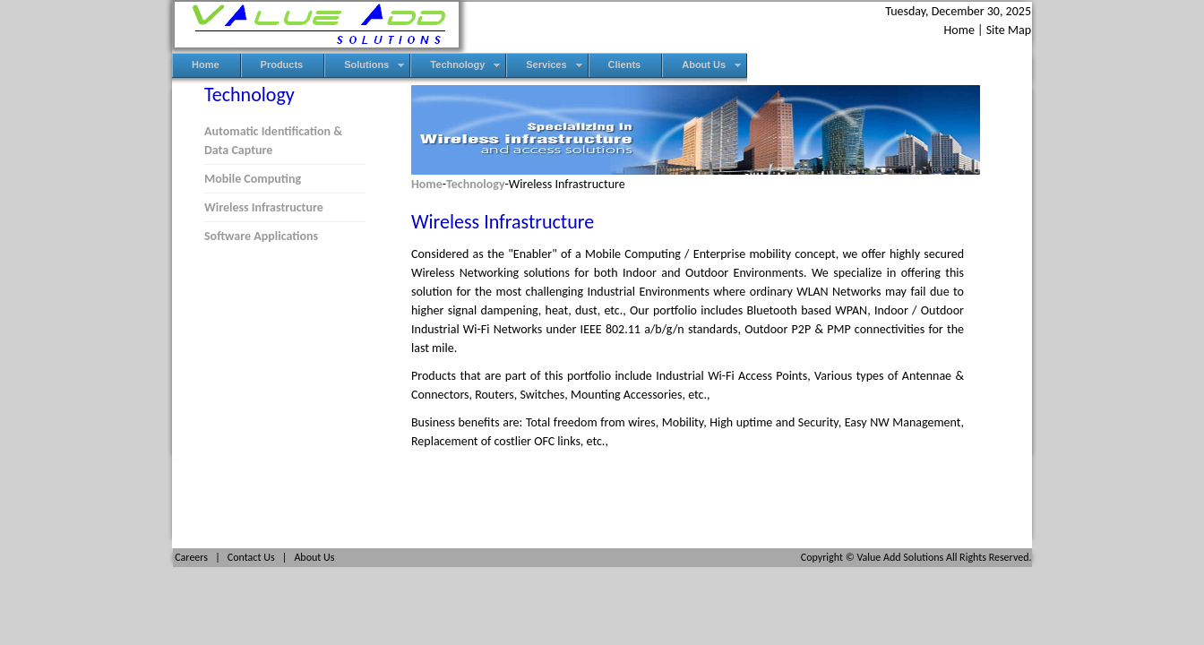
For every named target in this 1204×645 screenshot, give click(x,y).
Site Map (1008, 30)
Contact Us (251, 557)
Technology (475, 184)
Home (959, 30)
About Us (314, 557)
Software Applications (261, 236)
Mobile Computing (252, 178)
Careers (191, 557)
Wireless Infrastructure (263, 207)
